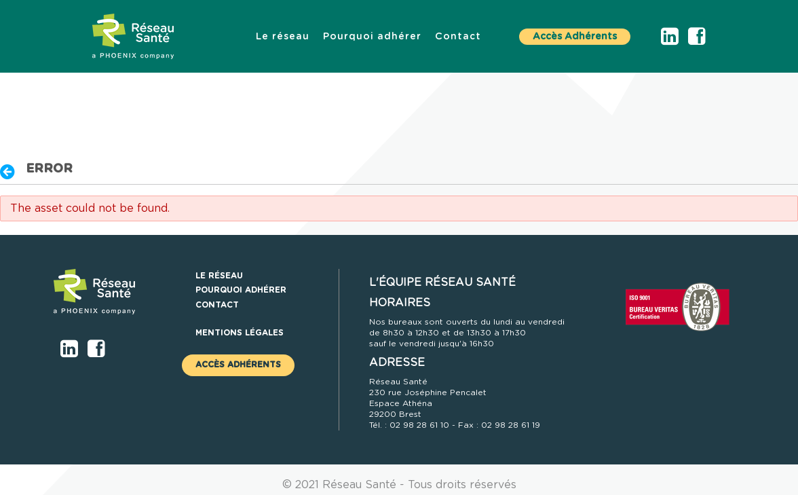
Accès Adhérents (575, 36)
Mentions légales (239, 333)
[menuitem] (282, 36)
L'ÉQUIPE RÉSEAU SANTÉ (442, 282)
